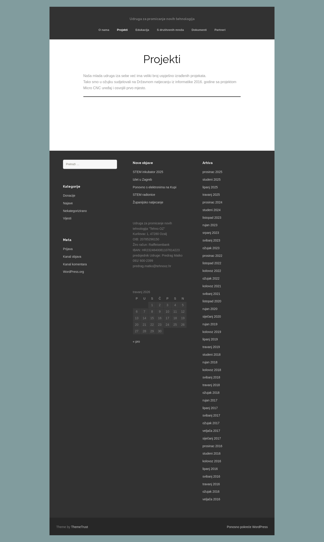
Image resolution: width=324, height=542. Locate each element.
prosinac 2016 (212, 446)
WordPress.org (73, 271)
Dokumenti (199, 29)
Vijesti (67, 218)
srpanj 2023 (210, 233)
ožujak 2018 (211, 392)
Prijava (68, 249)
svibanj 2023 (211, 240)
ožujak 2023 (211, 248)
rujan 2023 (209, 225)
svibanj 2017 (211, 415)
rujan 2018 (209, 362)
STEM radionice (144, 194)
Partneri (219, 29)
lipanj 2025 (210, 187)
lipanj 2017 (210, 408)
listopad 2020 (211, 301)
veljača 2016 (211, 499)
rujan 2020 (209, 309)
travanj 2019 (211, 347)
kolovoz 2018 (211, 370)
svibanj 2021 (211, 294)
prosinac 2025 (212, 172)
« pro (136, 341)
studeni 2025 (211, 179)
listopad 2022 (211, 263)
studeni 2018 (211, 354)
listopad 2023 (211, 217)
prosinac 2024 (212, 202)
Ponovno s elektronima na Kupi (154, 187)
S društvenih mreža (170, 29)
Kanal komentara (75, 264)
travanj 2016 (211, 484)
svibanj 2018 (211, 377)
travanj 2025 (211, 194)
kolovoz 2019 (211, 332)
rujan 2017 (209, 400)
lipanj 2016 (210, 469)
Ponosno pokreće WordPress (247, 527)
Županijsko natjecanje (148, 202)
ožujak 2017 (211, 423)
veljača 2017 (211, 431)
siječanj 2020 (211, 316)
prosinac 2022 (212, 255)
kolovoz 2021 (211, 286)
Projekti (122, 29)
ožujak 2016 (211, 491)
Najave (68, 203)
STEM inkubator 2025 (148, 172)
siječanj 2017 (211, 438)
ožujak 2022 (211, 278)
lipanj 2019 (210, 339)
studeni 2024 (211, 210)
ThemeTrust (79, 527)
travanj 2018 (211, 385)
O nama (104, 29)
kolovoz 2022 (211, 271)
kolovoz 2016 (211, 461)
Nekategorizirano (75, 211)
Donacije (69, 195)
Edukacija (142, 29)
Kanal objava (72, 256)
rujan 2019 (209, 324)
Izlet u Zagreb (142, 179)
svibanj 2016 (211, 476)
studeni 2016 (211, 453)
